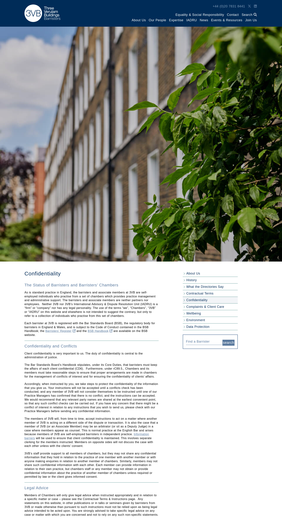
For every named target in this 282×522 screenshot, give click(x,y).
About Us (139, 20)
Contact (233, 15)
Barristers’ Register (60, 331)
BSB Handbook (100, 331)
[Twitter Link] (249, 6)
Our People (157, 20)
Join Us (251, 20)
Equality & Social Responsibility (200, 15)
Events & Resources (226, 20)
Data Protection (198, 327)
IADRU (191, 20)
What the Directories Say (205, 287)
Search (249, 15)
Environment (195, 320)
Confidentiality (197, 300)
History (191, 280)
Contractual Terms (199, 293)
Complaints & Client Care (205, 307)
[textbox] (203, 341)
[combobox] (204, 341)
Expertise (176, 20)
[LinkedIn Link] (255, 6)
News (204, 20)
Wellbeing (193, 313)
